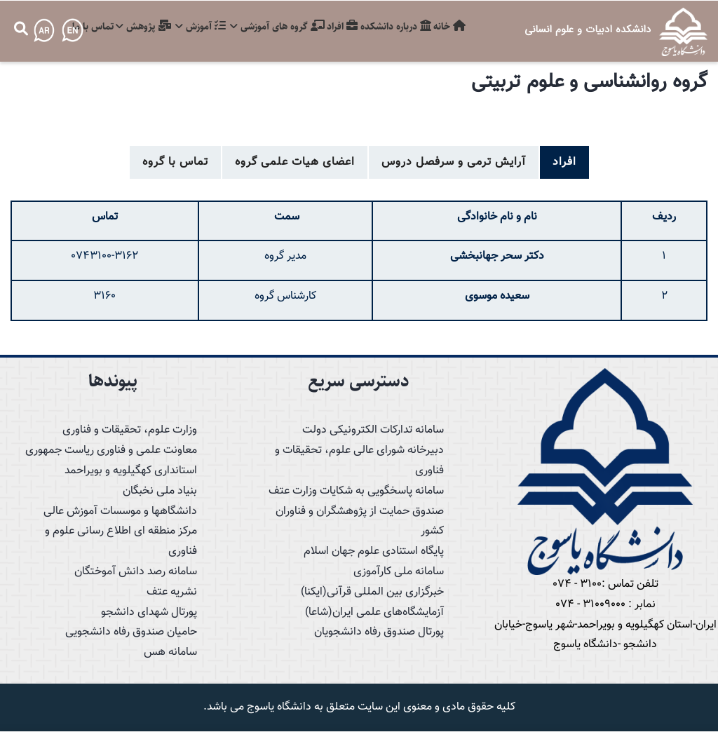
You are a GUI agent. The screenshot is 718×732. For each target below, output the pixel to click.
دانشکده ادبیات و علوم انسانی (587, 29)
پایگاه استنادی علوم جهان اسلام (374, 551)
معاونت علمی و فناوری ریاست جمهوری (111, 450)
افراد (333, 28)
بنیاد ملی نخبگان (160, 491)
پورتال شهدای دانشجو (149, 612)
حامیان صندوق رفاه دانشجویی (131, 632)
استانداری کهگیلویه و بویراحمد (131, 471)
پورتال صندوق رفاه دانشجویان (379, 632)
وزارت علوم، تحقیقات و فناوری (129, 430)
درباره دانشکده (390, 28)
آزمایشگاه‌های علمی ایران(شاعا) (374, 612)
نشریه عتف (172, 592)
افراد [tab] (564, 162)
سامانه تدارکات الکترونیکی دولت (373, 430)
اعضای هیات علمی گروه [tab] (295, 162)
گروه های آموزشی (264, 28)
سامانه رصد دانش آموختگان (135, 572)
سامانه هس (170, 652)
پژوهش (123, 28)
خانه (448, 28)
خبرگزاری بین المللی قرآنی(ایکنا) (372, 592)
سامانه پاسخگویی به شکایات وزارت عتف (356, 491)
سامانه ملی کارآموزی (398, 572)
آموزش (183, 28)
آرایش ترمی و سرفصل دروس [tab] (453, 162)
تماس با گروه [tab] (175, 162)
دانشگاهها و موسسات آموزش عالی (120, 511)
